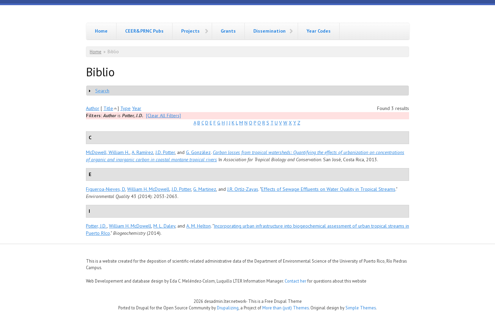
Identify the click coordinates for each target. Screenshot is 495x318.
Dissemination (269, 31)
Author (92, 108)
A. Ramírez (142, 152)
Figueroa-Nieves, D (105, 189)
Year (136, 108)
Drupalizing (228, 307)
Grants (228, 31)
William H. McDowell (148, 189)
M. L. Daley (164, 226)
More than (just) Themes (285, 307)
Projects (190, 31)
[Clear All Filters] (163, 115)
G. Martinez (204, 189)
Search (102, 91)
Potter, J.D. (96, 226)
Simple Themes (360, 307)
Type (125, 108)
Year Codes (319, 31)
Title (108, 108)
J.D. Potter (165, 152)
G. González (198, 152)
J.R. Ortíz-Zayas (242, 189)
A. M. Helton (198, 226)
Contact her (295, 281)
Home (101, 31)
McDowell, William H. (108, 152)
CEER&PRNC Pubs (144, 31)
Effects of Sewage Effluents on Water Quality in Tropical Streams (328, 189)
